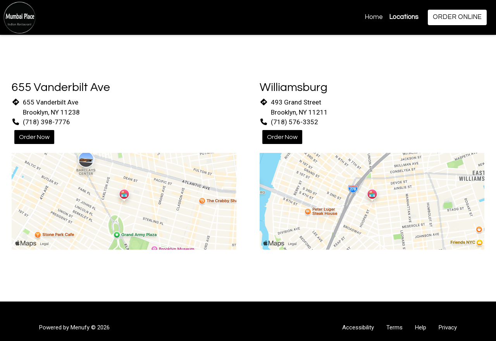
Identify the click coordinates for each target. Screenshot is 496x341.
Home (374, 17)
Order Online (457, 17)
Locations (403, 17)
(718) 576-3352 (294, 122)
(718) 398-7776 (46, 122)
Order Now (34, 137)
